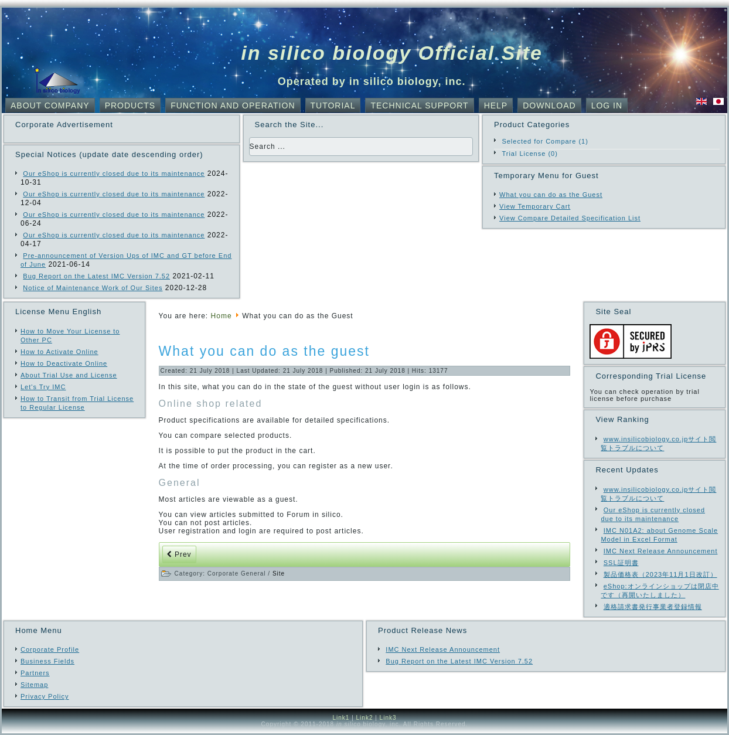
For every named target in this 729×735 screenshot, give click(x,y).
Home (221, 316)
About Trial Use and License (69, 375)
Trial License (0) (529, 153)
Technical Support (419, 105)
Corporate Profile (50, 649)
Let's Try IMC (43, 386)
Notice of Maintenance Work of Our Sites (92, 287)
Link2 (364, 717)
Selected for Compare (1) (545, 141)
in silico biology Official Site (392, 53)
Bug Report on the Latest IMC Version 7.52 (96, 276)
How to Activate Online (59, 351)
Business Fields (47, 661)
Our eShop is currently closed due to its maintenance (114, 173)
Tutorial (333, 105)
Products (130, 105)
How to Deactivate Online (64, 363)
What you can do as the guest (264, 351)
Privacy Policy (45, 696)
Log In (606, 105)
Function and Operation (233, 105)
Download (549, 105)
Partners (35, 672)
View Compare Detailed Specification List (570, 218)
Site (278, 573)
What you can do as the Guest (550, 194)
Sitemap (34, 684)
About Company (50, 105)
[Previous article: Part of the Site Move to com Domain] (179, 554)
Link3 (388, 717)
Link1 (340, 717)
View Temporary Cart (534, 206)
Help (496, 105)
